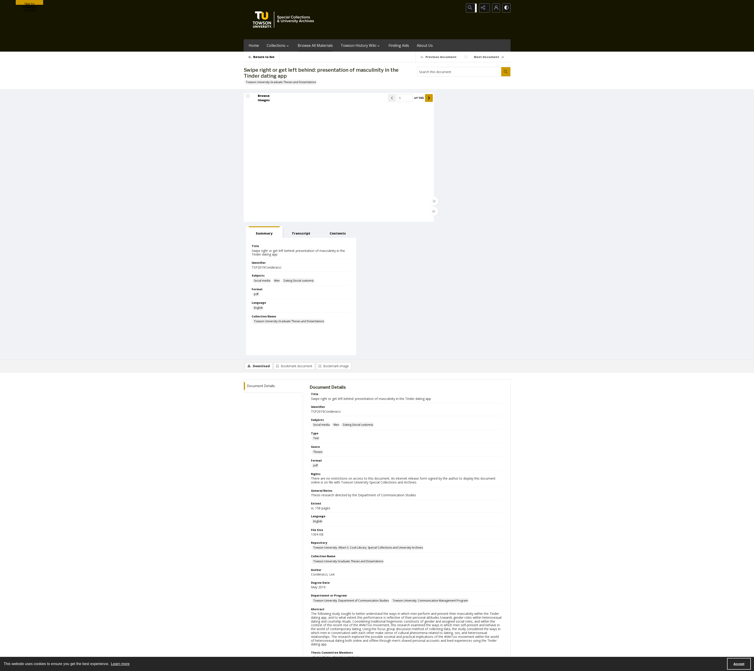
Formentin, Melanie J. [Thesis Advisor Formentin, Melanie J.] (326, 565)
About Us (425, 45)
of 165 (407, 98)
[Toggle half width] (421, 212)
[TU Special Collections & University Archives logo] (284, 19)
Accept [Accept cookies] (738, 664)
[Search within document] (505, 71)
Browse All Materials (315, 45)
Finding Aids (399, 45)
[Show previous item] (380, 99)
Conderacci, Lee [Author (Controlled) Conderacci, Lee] (323, 551)
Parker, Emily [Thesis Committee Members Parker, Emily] (321, 525)
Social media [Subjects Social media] (440, 148)
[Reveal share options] (483, 8)
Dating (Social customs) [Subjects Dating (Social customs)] (476, 148)
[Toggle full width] (421, 201)
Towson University (255, 652)
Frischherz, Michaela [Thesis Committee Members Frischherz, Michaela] (347, 525)
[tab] (438, 99)
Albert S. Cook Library (351, 652)
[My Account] (494, 8)
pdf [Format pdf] (434, 161)
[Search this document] (459, 71)
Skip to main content (29, 3)
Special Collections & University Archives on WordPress (417, 632)
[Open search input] (471, 8)
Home (254, 45)
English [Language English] (436, 175)
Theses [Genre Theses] (317, 319)
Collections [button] (278, 45)
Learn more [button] (120, 664)
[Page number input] (393, 99)
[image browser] (261, 99)
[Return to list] (263, 57)
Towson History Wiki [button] (361, 45)
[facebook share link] (395, 623)
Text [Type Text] (316, 305)
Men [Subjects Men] (455, 148)
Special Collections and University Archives (453, 652)
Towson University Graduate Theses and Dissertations (281, 82)
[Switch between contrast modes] (506, 8)
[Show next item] (416, 99)
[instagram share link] (385, 623)
